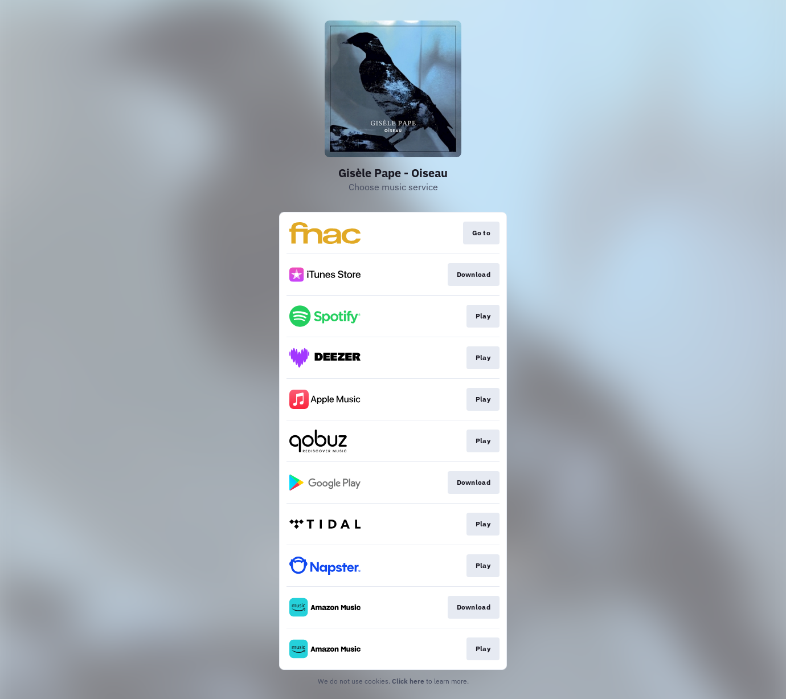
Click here (408, 681)
